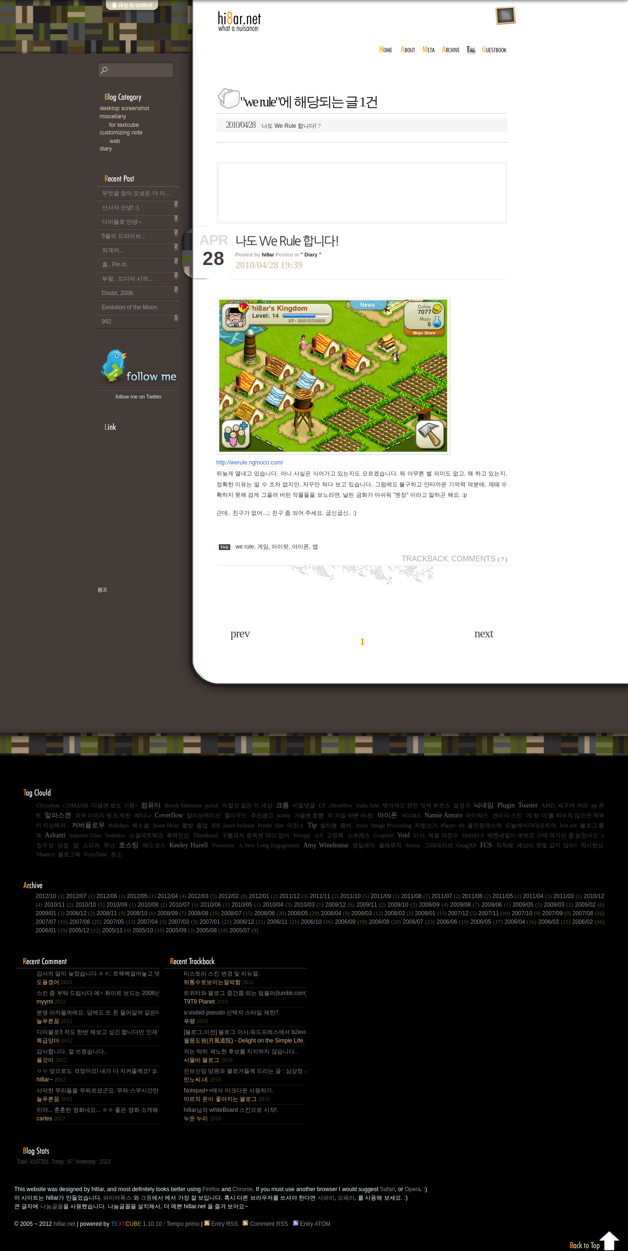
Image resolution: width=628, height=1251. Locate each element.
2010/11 (59, 904)
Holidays (118, 825)
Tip (312, 825)
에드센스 (154, 845)
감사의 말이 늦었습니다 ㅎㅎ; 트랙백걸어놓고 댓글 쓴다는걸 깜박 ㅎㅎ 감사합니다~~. (97, 978)
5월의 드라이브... (140, 234)
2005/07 (243, 930)
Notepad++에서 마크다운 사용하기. (228, 1094)
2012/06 (111, 896)
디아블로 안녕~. (140, 220)
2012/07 (81, 896)
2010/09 (122, 904)
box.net (568, 825)
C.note (144, 133)
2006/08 (386, 922)
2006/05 (487, 922)
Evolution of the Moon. (140, 305)
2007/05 (120, 922)
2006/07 (419, 922)
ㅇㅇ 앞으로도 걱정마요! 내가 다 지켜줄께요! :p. (97, 1075)
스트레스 (358, 835)
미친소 (295, 825)
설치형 (328, 825)
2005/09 (181, 930)
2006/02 (588, 922)
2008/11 (111, 913)
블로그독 (69, 854)
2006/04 (521, 922)
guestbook (495, 50)
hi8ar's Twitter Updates (138, 367)
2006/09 (351, 922)
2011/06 (477, 896)
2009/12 (340, 904)
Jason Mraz (165, 825)
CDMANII (75, 805)
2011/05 (507, 896)
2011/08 (416, 896)
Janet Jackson (238, 825)
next (483, 633)
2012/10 (51, 896)
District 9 (473, 835)
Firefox (211, 1189)
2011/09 (386, 896)
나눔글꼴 (51, 1206)
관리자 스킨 (507, 815)
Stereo (413, 845)
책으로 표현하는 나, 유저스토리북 (133, 620)
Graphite (384, 835)
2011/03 (568, 896)
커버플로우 (88, 825)
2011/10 (355, 896)
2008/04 (336, 913)
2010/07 (184, 904)
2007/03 (184, 922)
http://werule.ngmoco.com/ (249, 462)
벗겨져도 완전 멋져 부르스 (416, 805)
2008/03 (367, 913)
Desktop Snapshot (144, 108)
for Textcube (149, 125)
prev (240, 633)
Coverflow (169, 815)
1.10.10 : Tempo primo (155, 1224)
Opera (412, 1189)
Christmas (48, 805)
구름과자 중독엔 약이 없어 (256, 835)
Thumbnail (205, 835)
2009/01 (51, 913)
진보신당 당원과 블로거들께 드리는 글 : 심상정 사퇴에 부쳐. (244, 1075)
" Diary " (310, 254)
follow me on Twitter (138, 396)
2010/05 (247, 904)
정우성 (45, 845)
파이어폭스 (117, 1197)
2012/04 (173, 896)
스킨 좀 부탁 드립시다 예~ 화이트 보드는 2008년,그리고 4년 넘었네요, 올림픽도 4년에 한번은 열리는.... (97, 997)
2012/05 (142, 896)
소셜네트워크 (146, 835)
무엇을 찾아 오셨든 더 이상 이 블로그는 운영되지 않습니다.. (140, 191)
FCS (486, 845)
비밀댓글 (303, 805)
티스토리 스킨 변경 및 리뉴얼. (222, 978)
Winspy (301, 835)
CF (322, 805)
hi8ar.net (239, 21)
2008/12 (81, 913)
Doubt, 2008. (140, 291)
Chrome (243, 1189)
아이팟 (280, 546)
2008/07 (237, 913)
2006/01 (52, 930)
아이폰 (300, 546)
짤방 (187, 825)
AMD (547, 805)
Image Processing (391, 825)
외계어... (140, 248)
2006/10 (318, 922)
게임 (263, 546)
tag (471, 50)
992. (140, 319)
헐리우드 (236, 815)
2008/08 (204, 913)
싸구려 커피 (573, 805)
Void (403, 835)
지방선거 (426, 825)
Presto (265, 825)
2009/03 (559, 904)
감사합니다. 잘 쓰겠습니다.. (72, 1055)
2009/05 (528, 904)
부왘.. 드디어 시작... (140, 277)
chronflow (340, 805)
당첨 (63, 845)
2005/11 (117, 930)
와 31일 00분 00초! (351, 815)
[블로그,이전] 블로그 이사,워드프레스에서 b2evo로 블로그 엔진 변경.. (244, 1036)
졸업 (202, 825)
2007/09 (557, 913)
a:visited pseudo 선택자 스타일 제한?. (232, 1016)
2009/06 (497, 904)
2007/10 (527, 913)
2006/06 (453, 922)
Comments (479, 559)
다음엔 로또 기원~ (115, 805)
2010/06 (216, 904)
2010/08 (153, 904)
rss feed (505, 16)
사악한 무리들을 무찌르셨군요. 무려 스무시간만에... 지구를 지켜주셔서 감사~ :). (97, 1094)
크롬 (282, 805)
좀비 (346, 825)
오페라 (346, 1197)
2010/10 (91, 904)
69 (461, 825)
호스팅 (129, 845)
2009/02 (589, 904)
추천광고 (262, 815)
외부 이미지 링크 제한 (103, 815)
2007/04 (152, 922)
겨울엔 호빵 (309, 815)
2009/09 (434, 904)
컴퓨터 (151, 805)
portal (211, 805)
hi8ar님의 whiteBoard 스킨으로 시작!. (231, 1114)
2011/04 (538, 896)
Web (149, 141)
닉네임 (484, 805)
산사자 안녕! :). (140, 205)
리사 (419, 835)
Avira (361, 825)
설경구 (461, 805)
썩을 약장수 (443, 835)
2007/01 (216, 922)
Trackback (425, 559)
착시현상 (592, 845)
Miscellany (144, 117)
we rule (244, 546)
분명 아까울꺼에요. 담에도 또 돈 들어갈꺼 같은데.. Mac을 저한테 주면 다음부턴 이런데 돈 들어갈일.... (97, 1016)
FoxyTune (95, 854)
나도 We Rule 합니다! (273, 125)
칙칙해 (504, 845)
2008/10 (142, 913)
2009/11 (372, 904)
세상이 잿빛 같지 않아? (547, 845)
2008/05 (304, 913)
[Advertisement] (362, 192)
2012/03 (203, 896)
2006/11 (284, 922)
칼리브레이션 (204, 815)
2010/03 (309, 904)
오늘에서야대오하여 (530, 825)
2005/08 (212, 930)
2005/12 (85, 930)
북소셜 (140, 825)
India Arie (367, 805)
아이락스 (477, 815)
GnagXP (466, 845)
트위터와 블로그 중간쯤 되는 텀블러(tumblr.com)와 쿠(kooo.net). (244, 997)
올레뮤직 (390, 845)
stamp (284, 815)
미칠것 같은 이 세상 (247, 805)
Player (448, 825)
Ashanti (55, 835)
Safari (387, 1189)
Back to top (595, 1239)
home (386, 50)
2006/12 (250, 922)
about (408, 50)
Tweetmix (223, 845)
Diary (144, 149)
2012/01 (264, 896)
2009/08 (465, 904)
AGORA (411, 815)
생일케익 (363, 845)
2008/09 (172, 913)
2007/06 (86, 922)
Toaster (528, 805)
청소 (116, 854)
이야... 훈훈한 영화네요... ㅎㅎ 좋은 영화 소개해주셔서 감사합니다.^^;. (97, 1114)
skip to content (131, 10)
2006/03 (555, 922)
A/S (318, 835)
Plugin (506, 805)
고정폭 (335, 835)
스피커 (91, 845)
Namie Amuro (443, 815)
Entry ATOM (312, 1224)
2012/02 (233, 896)
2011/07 (446, 896)
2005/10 (149, 930)
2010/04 (278, 904)
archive (450, 50)
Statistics (115, 835)
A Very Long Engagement (269, 845)
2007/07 (52, 922)
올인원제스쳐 (485, 825)
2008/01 (431, 913)
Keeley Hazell (188, 845)
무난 (109, 845)
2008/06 (271, 913)
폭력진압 (178, 835)
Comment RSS (267, 1224)
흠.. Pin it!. (140, 262)
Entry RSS (222, 1224)
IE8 (215, 825)
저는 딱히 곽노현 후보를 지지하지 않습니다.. (240, 1055)
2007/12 (463, 913)
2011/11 (324, 896)
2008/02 (399, 913)
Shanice (46, 854)
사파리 (326, 1197)
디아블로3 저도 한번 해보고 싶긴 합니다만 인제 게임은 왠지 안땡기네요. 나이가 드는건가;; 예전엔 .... (97, 1036)
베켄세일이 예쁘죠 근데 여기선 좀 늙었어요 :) (545, 835)
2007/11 (495, 913)
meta (428, 50)
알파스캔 (58, 815)
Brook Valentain (183, 805)
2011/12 (294, 896)
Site (279, 825)
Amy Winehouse (325, 845)
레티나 (142, 815)
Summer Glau (85, 835)
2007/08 (588, 913)
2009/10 (403, 904)
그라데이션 (438, 845)
